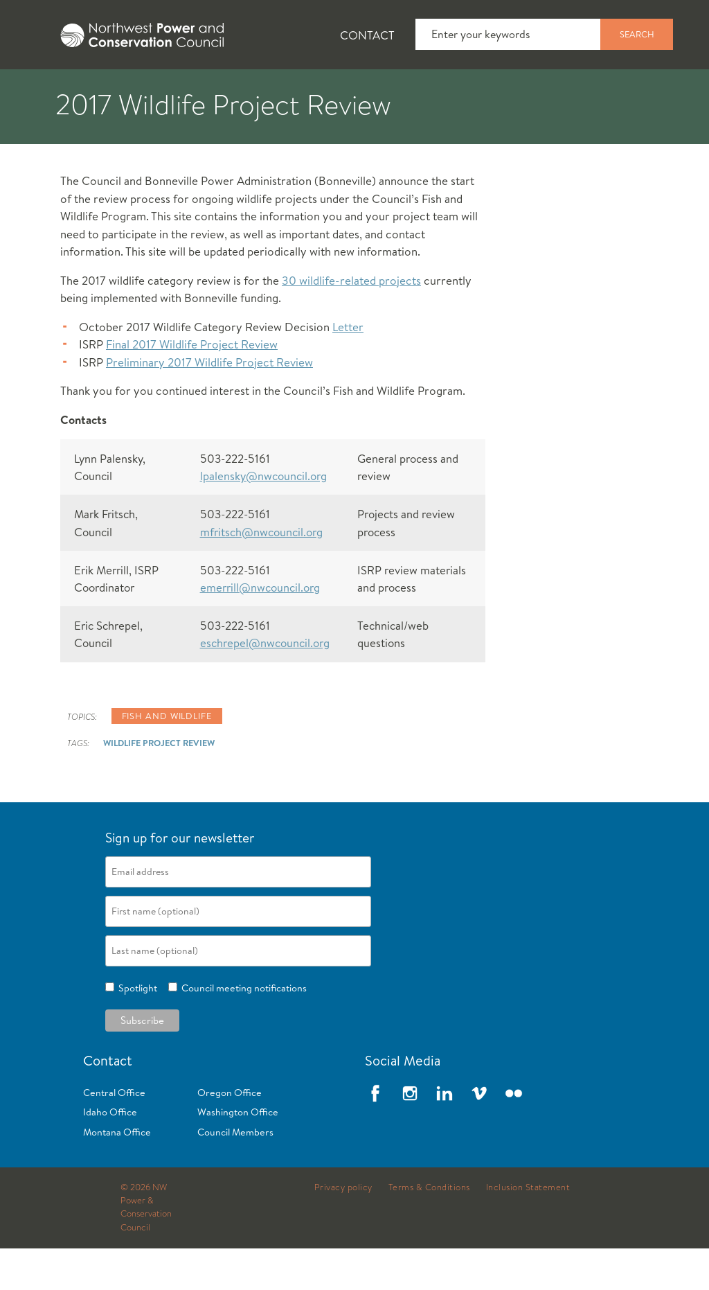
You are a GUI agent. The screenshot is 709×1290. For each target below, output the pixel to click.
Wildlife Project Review (159, 784)
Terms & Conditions (429, 1229)
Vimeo (479, 1134)
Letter (348, 368)
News (133, 91)
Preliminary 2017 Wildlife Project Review (209, 404)
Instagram (410, 1134)
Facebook (375, 1134)
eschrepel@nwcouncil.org (265, 684)
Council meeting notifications (242, 1029)
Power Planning (388, 91)
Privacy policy (343, 1229)
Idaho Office (110, 1153)
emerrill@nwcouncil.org (260, 629)
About (53, 91)
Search (637, 34)
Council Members (235, 1174)
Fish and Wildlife (246, 91)
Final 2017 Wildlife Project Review (192, 386)
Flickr (513, 1134)
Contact (367, 35)
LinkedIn (444, 1134)
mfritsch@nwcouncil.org (261, 573)
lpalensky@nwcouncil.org (263, 517)
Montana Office (117, 1174)
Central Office (114, 1134)
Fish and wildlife (167, 757)
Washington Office (237, 1153)
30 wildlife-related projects (351, 322)
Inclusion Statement (528, 1229)
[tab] (42, 90)
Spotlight (135, 1029)
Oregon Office (229, 1134)
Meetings (508, 91)
